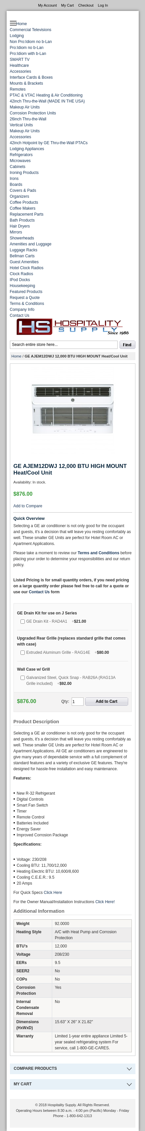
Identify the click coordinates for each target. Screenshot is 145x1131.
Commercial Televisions (31, 29)
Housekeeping (22, 285)
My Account (47, 5)
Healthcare (19, 65)
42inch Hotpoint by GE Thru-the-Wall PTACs (49, 143)
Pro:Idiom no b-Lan (27, 47)
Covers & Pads (23, 190)
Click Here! (105, 902)
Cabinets (17, 166)
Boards (16, 184)
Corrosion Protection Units (33, 113)
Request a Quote (25, 297)
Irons (14, 178)
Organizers (19, 196)
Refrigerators (21, 154)
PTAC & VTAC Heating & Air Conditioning (46, 95)
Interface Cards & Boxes (31, 77)
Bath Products (22, 220)
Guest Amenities (24, 262)
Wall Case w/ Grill (33, 669)
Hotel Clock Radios (27, 268)
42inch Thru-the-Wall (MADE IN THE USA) (47, 101)
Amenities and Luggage (31, 244)
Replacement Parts (27, 214)
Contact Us (19, 315)
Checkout (85, 5)
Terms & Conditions (27, 303)
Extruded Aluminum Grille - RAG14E (67, 652)
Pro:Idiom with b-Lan (28, 53)
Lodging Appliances (27, 149)
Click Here (53, 892)
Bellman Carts (22, 256)
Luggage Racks (23, 250)
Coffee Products (24, 202)
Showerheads (22, 238)
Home (22, 23)
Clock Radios (21, 274)
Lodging (17, 35)
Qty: (65, 701)
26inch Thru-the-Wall (28, 119)
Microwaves (20, 160)
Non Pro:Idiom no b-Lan (31, 41)
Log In (103, 5)
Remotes (18, 89)
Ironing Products (24, 172)
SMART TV (20, 59)
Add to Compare (28, 506)
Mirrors (16, 232)
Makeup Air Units (25, 107)
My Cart (67, 5)
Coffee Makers (23, 208)
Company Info (22, 309)
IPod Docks (20, 279)
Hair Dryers (20, 226)
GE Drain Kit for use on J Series (47, 613)
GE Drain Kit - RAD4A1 (56, 621)
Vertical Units (21, 125)
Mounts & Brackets (26, 83)
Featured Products (26, 291)
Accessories (20, 71)
